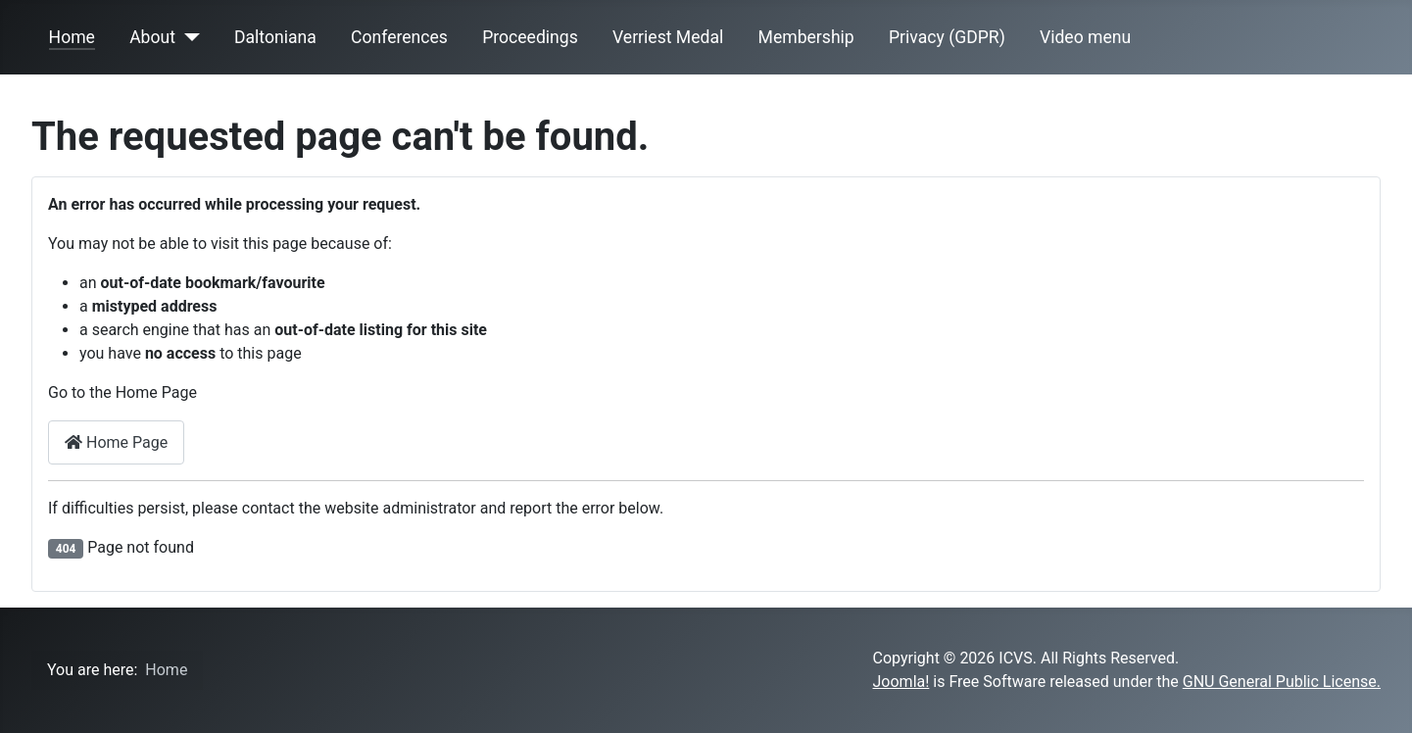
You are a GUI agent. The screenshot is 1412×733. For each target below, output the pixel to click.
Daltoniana (275, 37)
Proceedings (530, 37)
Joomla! (901, 681)
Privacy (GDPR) (947, 37)
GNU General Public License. (1282, 681)
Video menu (1085, 37)
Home (72, 37)
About (152, 37)
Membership (806, 37)
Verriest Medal (667, 37)
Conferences (399, 37)
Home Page (116, 442)
